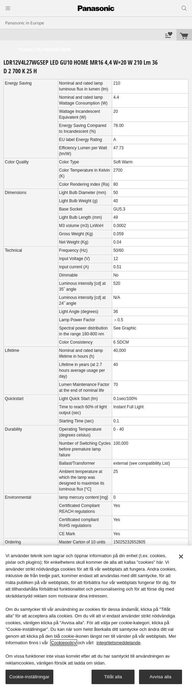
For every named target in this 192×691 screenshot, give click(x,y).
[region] (96, 618)
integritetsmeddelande (118, 642)
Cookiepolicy (63, 642)
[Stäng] (181, 556)
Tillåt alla (113, 676)
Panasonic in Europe (24, 23)
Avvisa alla (160, 676)
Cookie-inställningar (29, 676)
